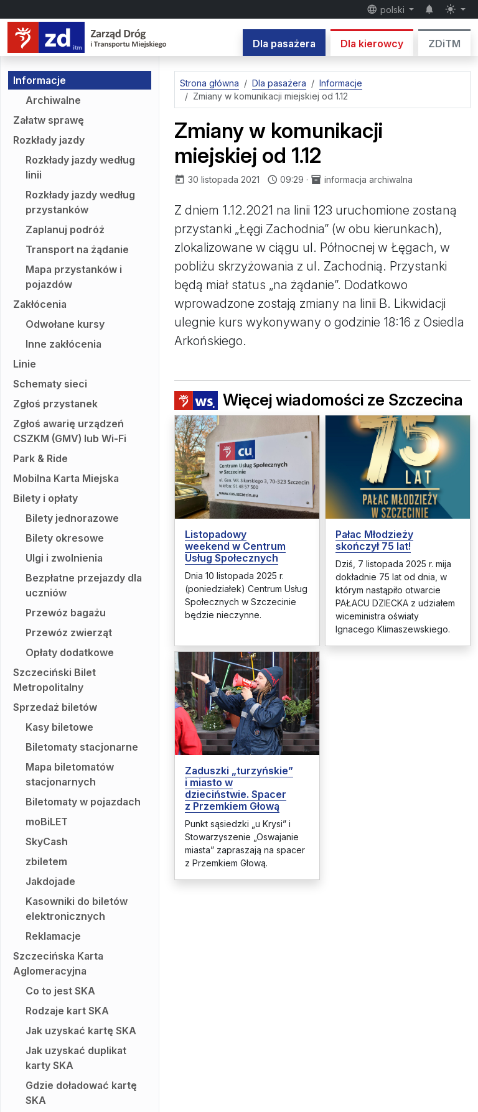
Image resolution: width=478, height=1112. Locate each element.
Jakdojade (50, 881)
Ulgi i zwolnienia (64, 558)
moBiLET (47, 821)
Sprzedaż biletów (55, 707)
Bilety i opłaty (45, 498)
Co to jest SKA (60, 991)
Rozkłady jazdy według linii (80, 167)
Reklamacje (53, 936)
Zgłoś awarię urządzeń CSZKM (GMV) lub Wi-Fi (69, 431)
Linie (24, 364)
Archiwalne (53, 100)
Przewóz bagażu (66, 612)
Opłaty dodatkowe (70, 652)
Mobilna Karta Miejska (66, 478)
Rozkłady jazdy (49, 140)
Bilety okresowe (65, 538)
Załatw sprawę (48, 120)
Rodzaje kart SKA (67, 1010)
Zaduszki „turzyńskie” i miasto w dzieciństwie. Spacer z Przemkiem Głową (239, 788)
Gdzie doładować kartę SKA (81, 1092)
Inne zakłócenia (63, 344)
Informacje (39, 80)
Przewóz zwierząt (69, 632)
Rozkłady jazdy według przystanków (80, 202)
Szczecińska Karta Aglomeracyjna (58, 963)
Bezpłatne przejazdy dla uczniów (84, 585)
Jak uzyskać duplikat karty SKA (76, 1058)
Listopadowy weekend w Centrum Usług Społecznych (235, 546)
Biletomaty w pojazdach (83, 801)
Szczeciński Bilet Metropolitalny (54, 679)
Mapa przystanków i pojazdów (74, 276)
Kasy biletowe (59, 727)
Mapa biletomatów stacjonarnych (70, 774)
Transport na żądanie (77, 249)
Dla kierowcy (371, 43)
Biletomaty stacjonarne (82, 747)
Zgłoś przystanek (55, 403)
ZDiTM (444, 43)
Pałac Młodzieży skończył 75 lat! (374, 540)
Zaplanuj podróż (65, 229)
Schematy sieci (50, 384)
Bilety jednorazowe (72, 518)
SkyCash (47, 841)
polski (387, 9)
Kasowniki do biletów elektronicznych (77, 908)
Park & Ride (40, 458)
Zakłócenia (40, 304)
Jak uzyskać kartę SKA (81, 1030)
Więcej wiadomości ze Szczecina (318, 400)
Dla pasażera (284, 43)
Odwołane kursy (65, 324)
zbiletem (46, 861)
